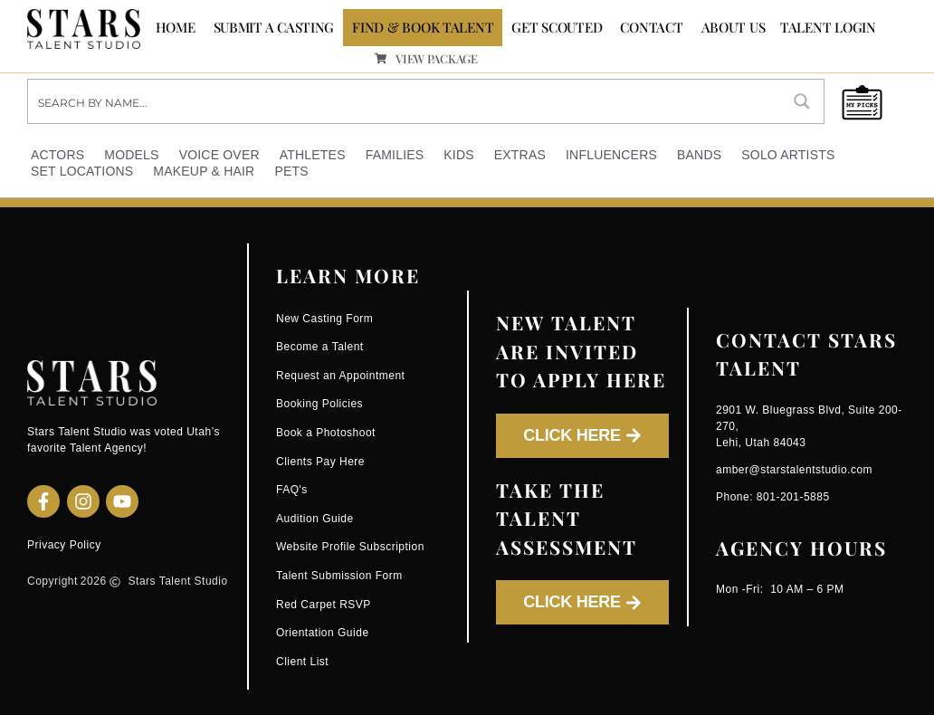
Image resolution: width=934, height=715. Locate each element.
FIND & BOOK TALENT (422, 27)
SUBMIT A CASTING (274, 27)
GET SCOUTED (556, 27)
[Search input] (405, 100)
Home (175, 27)
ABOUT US (733, 27)
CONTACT (651, 27)
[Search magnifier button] (802, 100)
